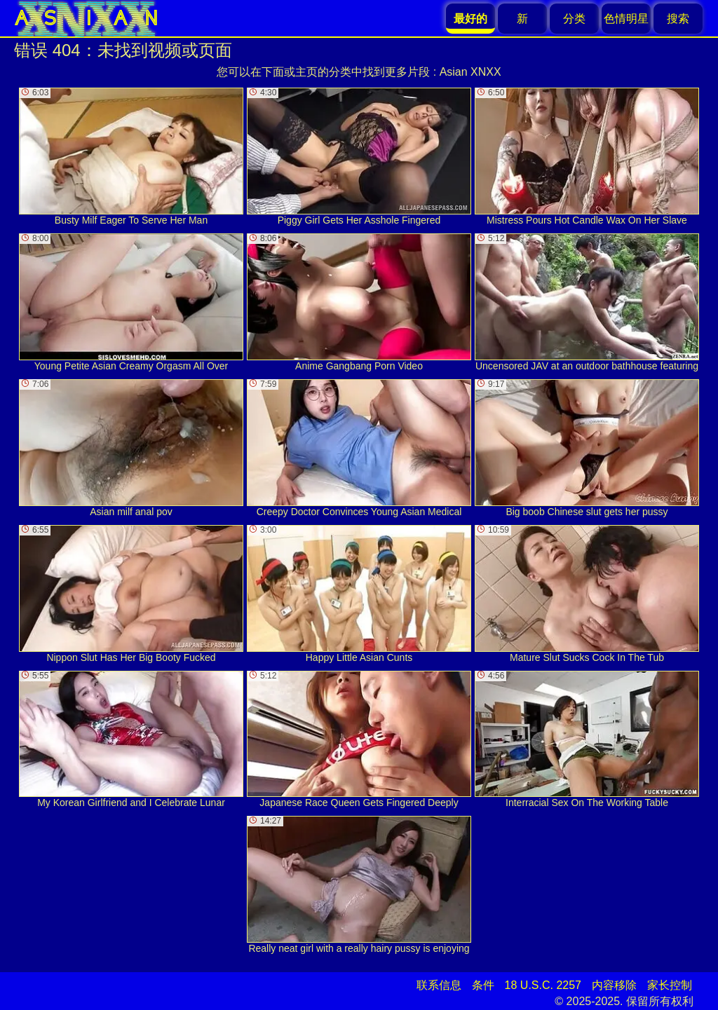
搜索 (678, 19)
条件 (483, 985)
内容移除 (614, 985)
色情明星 (626, 19)
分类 (574, 19)
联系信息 (438, 985)
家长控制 (669, 985)
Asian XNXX (470, 72)
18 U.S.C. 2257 (543, 985)
